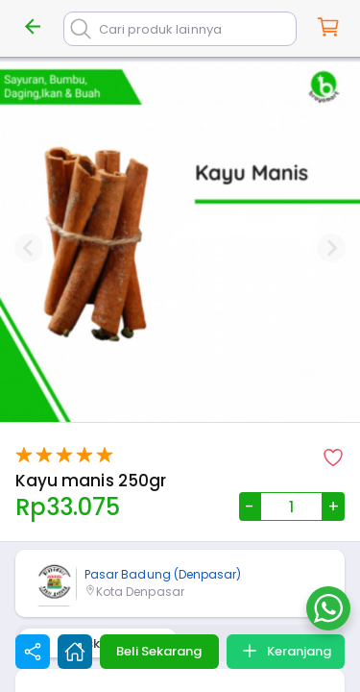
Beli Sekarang (159, 651)
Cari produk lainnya (160, 29)
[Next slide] (331, 248)
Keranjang (285, 650)
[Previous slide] (28, 248)
